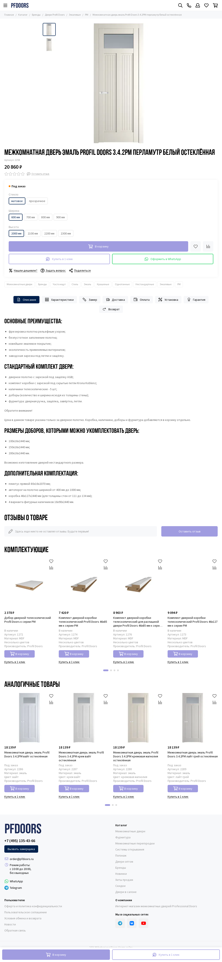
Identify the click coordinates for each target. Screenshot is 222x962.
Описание (26, 299)
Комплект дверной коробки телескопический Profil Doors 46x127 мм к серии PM (192, 621)
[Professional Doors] (20, 5)
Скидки (120, 886)
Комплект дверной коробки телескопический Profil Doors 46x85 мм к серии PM (83, 621)
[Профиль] (197, 5)
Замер (89, 299)
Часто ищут (59, 284)
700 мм (30, 217)
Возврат (111, 309)
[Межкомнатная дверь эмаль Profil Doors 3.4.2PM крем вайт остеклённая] (84, 718)
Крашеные (103, 284)
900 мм (60, 217)
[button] (105, 670)
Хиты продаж (124, 880)
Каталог (23, 14)
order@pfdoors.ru (22, 859)
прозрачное (37, 201)
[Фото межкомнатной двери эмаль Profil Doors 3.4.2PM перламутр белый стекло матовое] (118, 83)
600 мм (15, 217)
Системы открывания (129, 849)
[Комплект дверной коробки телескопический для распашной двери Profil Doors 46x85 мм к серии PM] (138, 583)
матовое (17, 201)
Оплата (142, 299)
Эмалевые (75, 14)
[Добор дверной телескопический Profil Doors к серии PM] (29, 583)
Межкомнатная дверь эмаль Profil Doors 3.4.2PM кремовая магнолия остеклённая (135, 756)
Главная (9, 14)
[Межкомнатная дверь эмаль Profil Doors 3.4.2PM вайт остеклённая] (29, 718)
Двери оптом (124, 861)
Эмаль (87, 284)
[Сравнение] (208, 246)
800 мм (45, 217)
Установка (168, 299)
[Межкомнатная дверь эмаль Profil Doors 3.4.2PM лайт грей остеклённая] (193, 718)
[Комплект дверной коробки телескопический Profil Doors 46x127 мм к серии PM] (193, 583)
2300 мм (66, 233)
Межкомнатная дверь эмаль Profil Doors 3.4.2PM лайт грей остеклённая (193, 754)
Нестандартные (144, 284)
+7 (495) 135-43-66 (19, 840)
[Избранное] (206, 5)
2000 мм (16, 233)
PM (86, 14)
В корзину (19, 654)
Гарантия (196, 299)
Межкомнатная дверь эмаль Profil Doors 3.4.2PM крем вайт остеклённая (81, 756)
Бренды (36, 14)
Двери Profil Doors (55, 14)
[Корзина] (215, 5)
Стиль (75, 284)
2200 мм (49, 233)
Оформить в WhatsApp (162, 259)
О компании (123, 900)
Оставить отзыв (190, 531)
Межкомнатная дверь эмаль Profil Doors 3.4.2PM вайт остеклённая (26, 754)
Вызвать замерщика (21, 849)
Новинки (121, 874)
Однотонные (122, 284)
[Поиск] (180, 5)
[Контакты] (189, 5)
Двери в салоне (126, 892)
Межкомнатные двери (19, 284)
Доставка (115, 299)
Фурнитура (123, 837)
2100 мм (33, 233)
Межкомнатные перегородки (135, 843)
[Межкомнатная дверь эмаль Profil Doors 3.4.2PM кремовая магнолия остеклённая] (138, 718)
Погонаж (120, 855)
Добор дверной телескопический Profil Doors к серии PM (27, 620)
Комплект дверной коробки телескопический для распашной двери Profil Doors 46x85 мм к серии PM (137, 621)
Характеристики (59, 299)
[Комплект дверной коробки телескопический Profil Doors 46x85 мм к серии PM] (84, 583)
